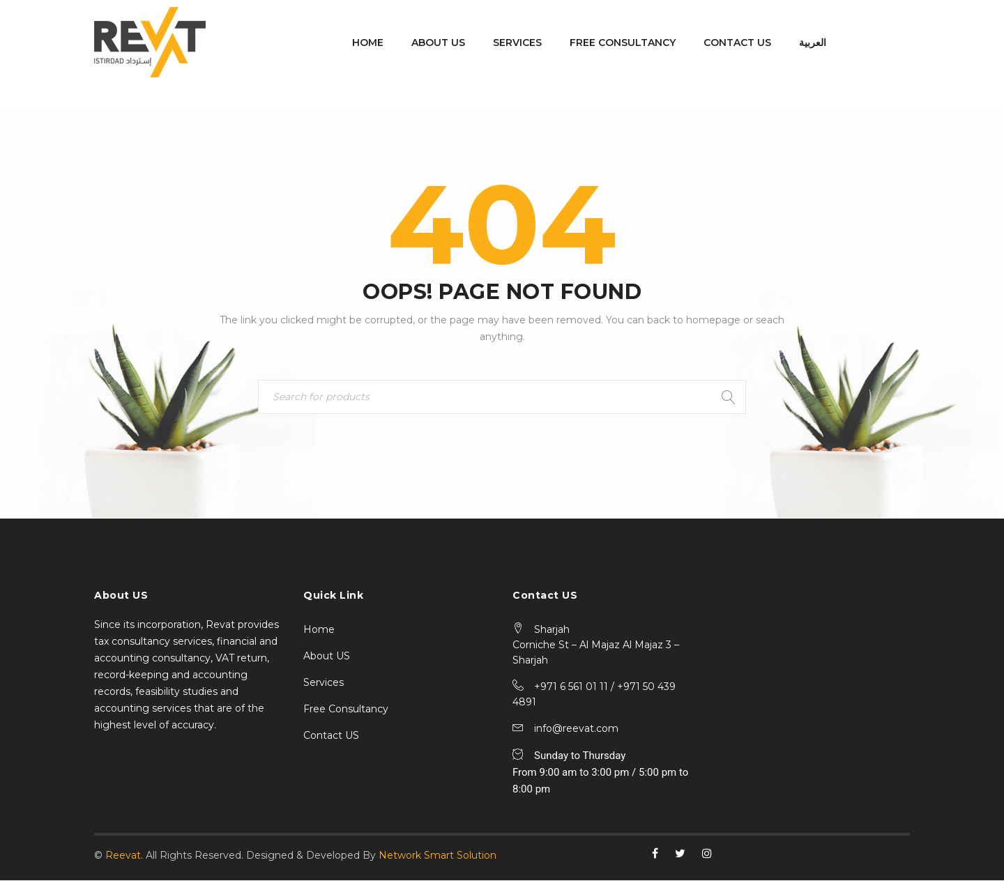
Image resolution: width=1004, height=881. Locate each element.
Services (323, 683)
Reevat (123, 856)
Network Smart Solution (437, 856)
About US (326, 656)
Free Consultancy (345, 709)
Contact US (331, 736)
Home (319, 630)
